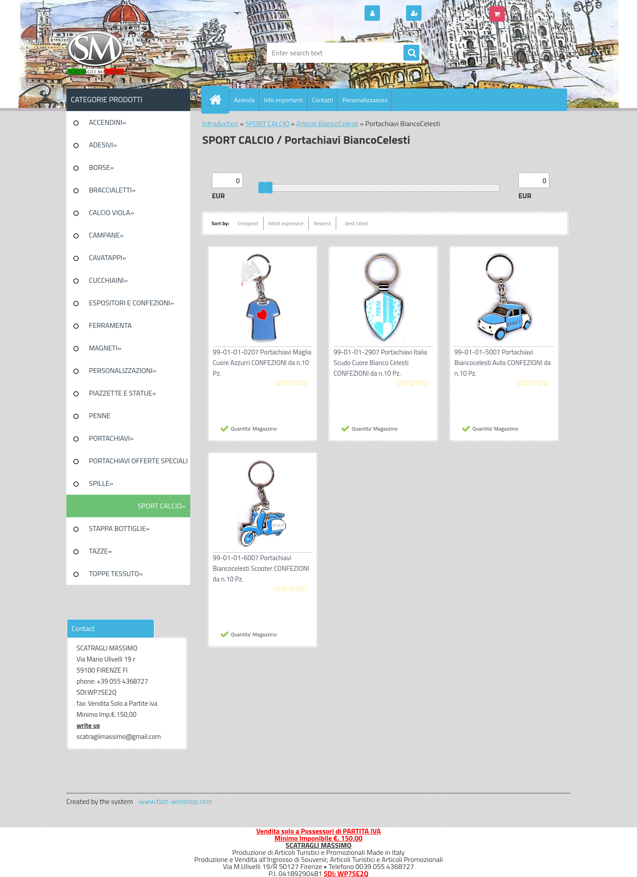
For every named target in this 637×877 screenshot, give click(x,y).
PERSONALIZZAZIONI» (123, 370)
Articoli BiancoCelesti (327, 123)
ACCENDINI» (107, 122)
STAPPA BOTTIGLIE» (119, 528)
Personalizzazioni (365, 99)
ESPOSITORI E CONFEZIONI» (131, 302)
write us (88, 725)
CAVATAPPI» (107, 257)
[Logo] (127, 53)
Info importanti (283, 99)
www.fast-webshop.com (175, 801)
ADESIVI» (103, 144)
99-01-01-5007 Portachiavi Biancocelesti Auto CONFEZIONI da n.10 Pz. (502, 362)
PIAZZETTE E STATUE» (122, 393)
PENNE (100, 415)
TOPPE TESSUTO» (116, 573)
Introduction (220, 123)
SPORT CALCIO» (161, 505)
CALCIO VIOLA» (111, 212)
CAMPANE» (106, 235)
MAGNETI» (105, 347)
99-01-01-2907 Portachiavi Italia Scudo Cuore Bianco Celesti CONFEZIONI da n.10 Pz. (380, 362)
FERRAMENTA (110, 325)
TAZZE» (100, 551)
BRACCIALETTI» (112, 190)
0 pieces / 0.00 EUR (536, 10)
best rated (356, 223)
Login (392, 13)
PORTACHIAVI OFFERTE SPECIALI (138, 460)
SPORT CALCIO (267, 123)
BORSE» (101, 167)
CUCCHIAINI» (108, 280)
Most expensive (286, 223)
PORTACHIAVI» (111, 438)
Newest (322, 223)
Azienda (244, 99)
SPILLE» (101, 483)
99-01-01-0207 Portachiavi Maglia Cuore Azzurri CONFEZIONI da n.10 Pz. (262, 362)
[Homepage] (219, 99)
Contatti (322, 99)
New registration (449, 13)
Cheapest (248, 223)
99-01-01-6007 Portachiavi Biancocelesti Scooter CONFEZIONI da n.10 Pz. (261, 568)
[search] (411, 53)
